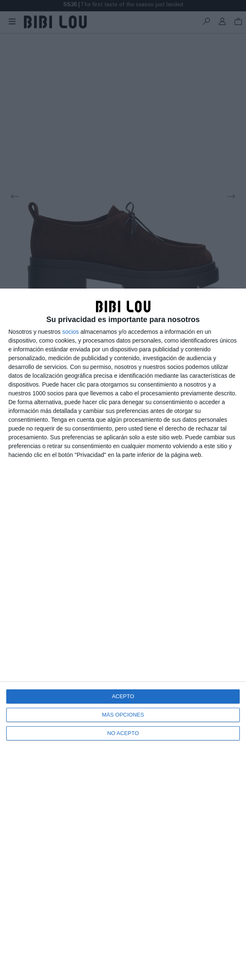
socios (70, 332)
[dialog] (123, 625)
